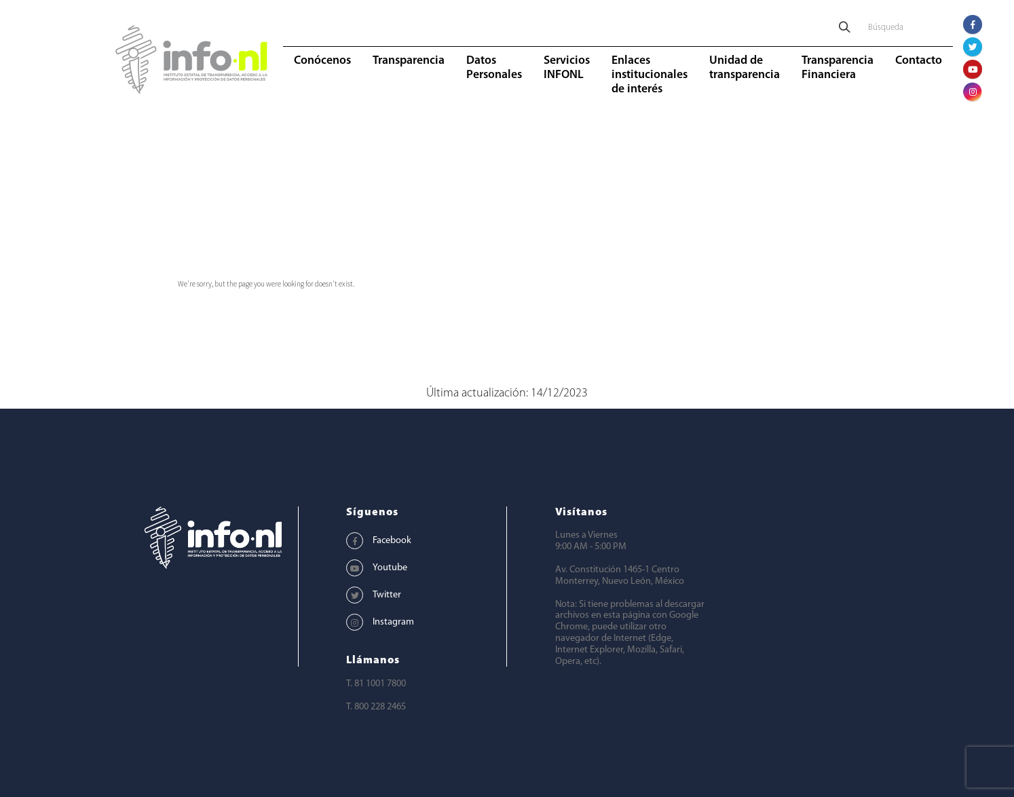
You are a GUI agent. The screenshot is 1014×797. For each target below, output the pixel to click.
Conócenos (322, 61)
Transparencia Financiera (838, 68)
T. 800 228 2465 (376, 707)
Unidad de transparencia (744, 68)
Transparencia (409, 61)
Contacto (918, 61)
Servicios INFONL (567, 68)
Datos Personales (494, 68)
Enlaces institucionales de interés (650, 75)
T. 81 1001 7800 (376, 684)
